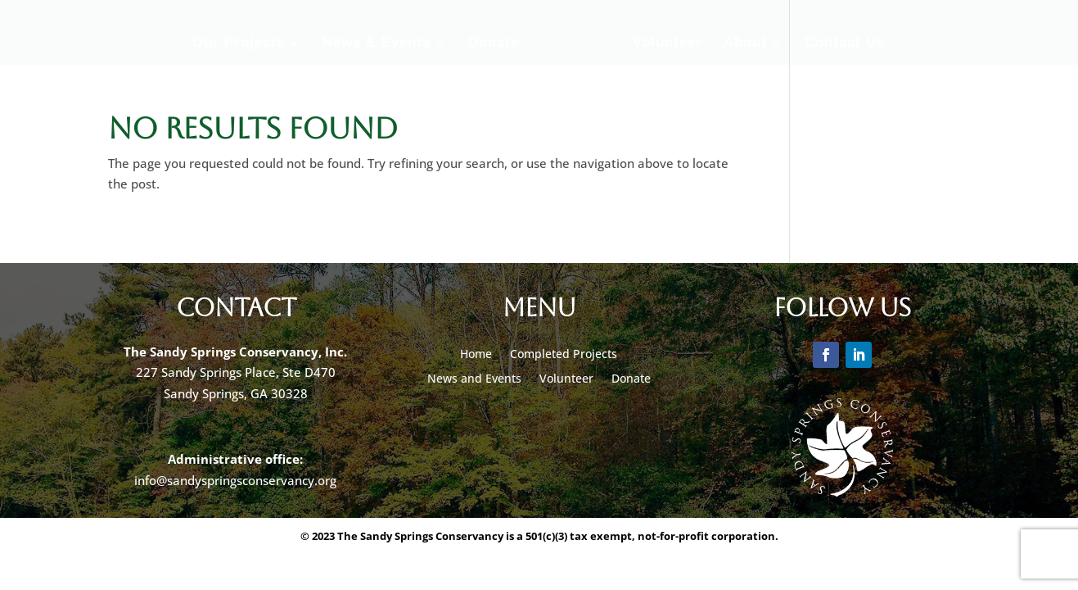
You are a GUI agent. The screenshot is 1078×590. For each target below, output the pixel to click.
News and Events (474, 379)
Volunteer (667, 43)
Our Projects (238, 43)
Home (476, 354)
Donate (493, 43)
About (745, 43)
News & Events (376, 43)
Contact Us (845, 43)
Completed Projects (563, 354)
